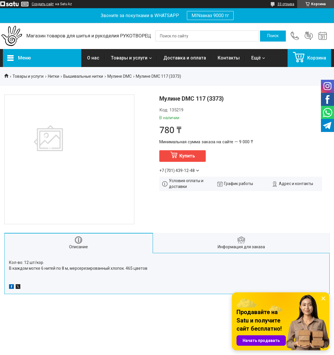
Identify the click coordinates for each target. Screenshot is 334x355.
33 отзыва (285, 4)
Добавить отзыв (309, 36)
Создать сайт (43, 4)
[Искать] (273, 35)
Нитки (53, 76)
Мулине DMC (119, 76)
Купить (187, 156)
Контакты (229, 58)
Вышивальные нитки (83, 76)
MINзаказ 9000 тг (210, 15)
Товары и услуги (129, 58)
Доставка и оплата (184, 58)
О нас (93, 58)
